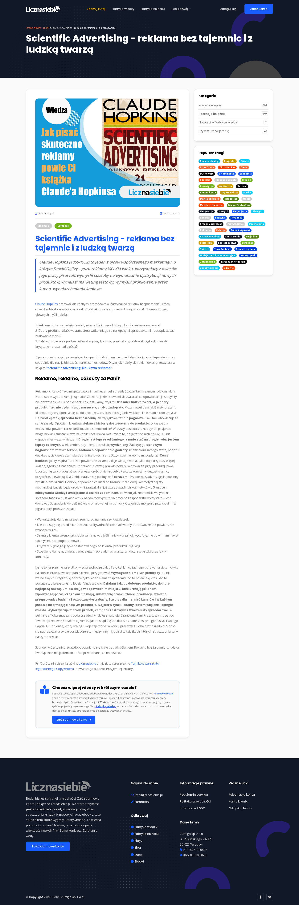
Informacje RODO (192, 808)
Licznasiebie (87, 663)
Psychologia (256, 224)
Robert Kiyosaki (240, 230)
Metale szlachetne (211, 205)
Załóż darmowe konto (73, 720)
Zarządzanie (207, 261)
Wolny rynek (248, 255)
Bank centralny (209, 161)
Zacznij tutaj (96, 9)
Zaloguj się (228, 9)
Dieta (244, 167)
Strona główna (33, 28)
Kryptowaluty (229, 192)
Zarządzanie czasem (233, 261)
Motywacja (206, 211)
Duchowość (206, 173)
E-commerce (226, 173)
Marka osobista (209, 198)
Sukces (204, 249)
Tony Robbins (222, 249)
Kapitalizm (225, 186)
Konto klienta (238, 801)
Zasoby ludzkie (209, 268)
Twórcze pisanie (246, 249)
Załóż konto (258, 9)
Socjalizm (252, 236)
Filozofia (205, 180)
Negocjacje (240, 211)
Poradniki (237, 217)
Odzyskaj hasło (240, 808)
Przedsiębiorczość (211, 224)
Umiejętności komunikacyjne (217, 255)
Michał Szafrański (239, 205)
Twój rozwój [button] (180, 9)
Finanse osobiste (226, 180)
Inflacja (246, 180)
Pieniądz (257, 211)
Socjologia (206, 242)
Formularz (140, 802)
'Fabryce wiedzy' (163, 693)
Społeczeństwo (227, 242)
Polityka (220, 217)
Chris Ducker (227, 167)
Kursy (137, 855)
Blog (45, 28)
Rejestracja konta (242, 795)
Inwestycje (206, 186)
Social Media (232, 236)
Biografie (229, 161)
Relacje (220, 230)
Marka (247, 192)
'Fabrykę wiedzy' (106, 706)
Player (137, 841)
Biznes (245, 161)
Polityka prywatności (195, 801)
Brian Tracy (207, 167)
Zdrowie (229, 268)
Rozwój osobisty (210, 236)
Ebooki (137, 861)
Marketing (231, 198)
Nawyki (223, 211)
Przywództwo (235, 224)
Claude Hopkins (46, 304)
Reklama (43, 225)
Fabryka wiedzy (123, 9)
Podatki (205, 217)
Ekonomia (246, 173)
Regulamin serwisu (194, 795)
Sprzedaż (63, 225)
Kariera (242, 186)
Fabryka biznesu (153, 9)
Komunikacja (208, 192)
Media (246, 198)
